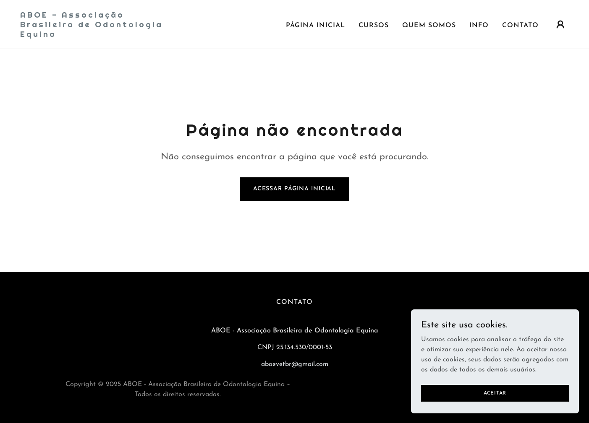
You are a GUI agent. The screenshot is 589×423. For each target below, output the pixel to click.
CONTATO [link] (520, 25)
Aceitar (495, 404)
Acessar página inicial (294, 189)
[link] (97, 35)
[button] (560, 24)
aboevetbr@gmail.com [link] (294, 364)
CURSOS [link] (374, 25)
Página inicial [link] (315, 25)
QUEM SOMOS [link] (429, 25)
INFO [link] (479, 25)
